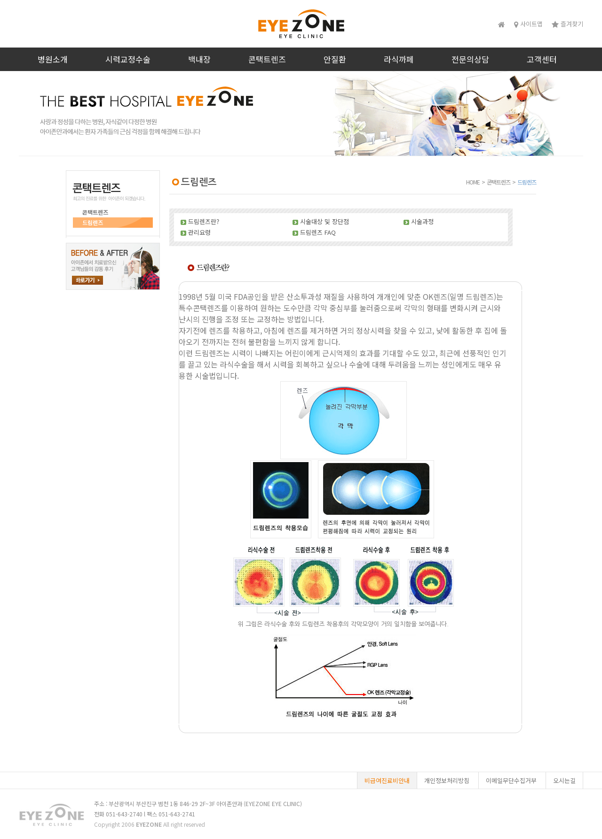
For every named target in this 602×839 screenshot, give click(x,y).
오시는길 (564, 780)
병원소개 (53, 59)
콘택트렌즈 (267, 59)
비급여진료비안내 (387, 780)
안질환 (335, 59)
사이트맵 (528, 23)
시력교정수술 (127, 59)
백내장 (199, 59)
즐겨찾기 (567, 23)
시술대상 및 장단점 (324, 221)
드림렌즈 (92, 222)
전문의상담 (470, 59)
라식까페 (399, 59)
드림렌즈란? (203, 221)
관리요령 (199, 232)
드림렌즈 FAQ (318, 232)
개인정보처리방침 (446, 780)
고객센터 (542, 59)
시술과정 (422, 221)
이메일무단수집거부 (511, 780)
